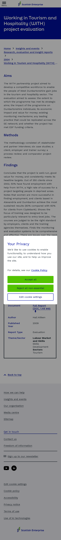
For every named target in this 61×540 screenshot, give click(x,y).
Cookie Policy (39, 270)
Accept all (30, 279)
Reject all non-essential (30, 288)
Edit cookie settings (30, 297)
